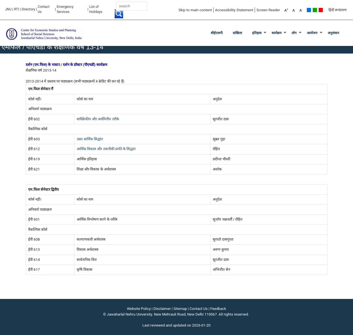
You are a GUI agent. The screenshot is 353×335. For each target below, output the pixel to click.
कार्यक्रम (276, 33)
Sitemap (180, 309)
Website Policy (139, 309)
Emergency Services (65, 9)
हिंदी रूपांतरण (337, 10)
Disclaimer (162, 309)
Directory (28, 9)
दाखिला (237, 33)
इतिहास (256, 33)
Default (309, 10)
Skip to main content (195, 10)
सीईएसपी (217, 33)
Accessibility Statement (234, 10)
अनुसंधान (333, 33)
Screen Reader (268, 10)
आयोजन (312, 33)
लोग (294, 33)
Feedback (218, 309)
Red (321, 10)
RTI (16, 9)
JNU (8, 9)
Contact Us (44, 9)
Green (315, 10)
